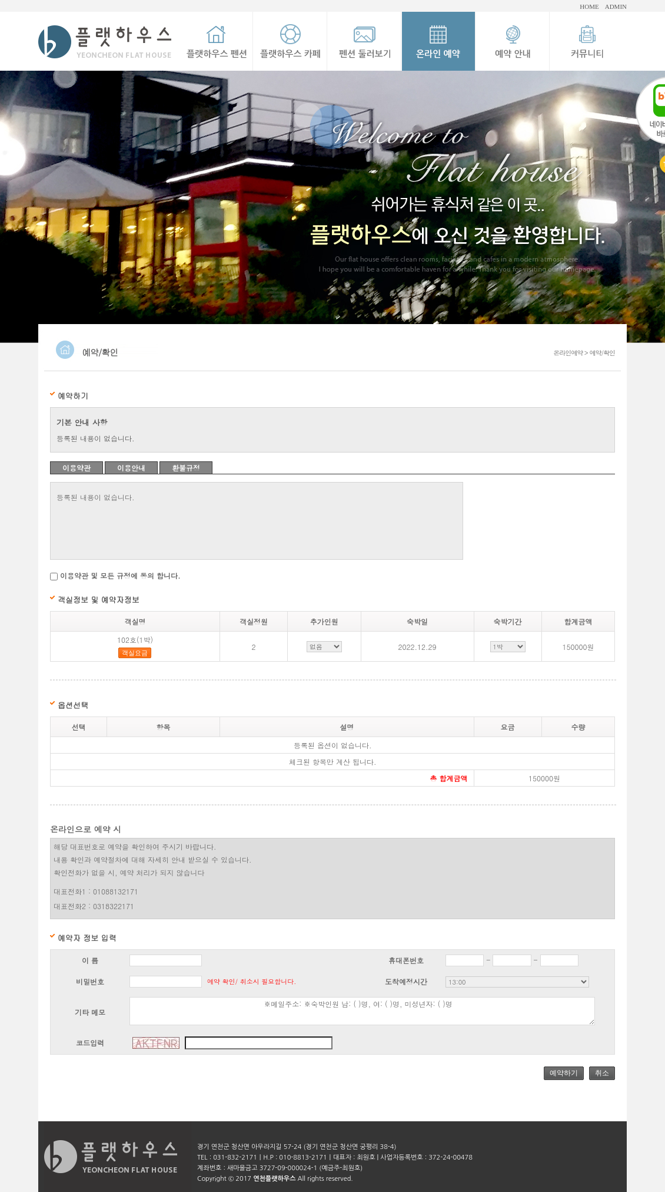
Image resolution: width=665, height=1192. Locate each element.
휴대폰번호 (406, 960)
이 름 (90, 960)
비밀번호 (90, 981)
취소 (602, 1073)
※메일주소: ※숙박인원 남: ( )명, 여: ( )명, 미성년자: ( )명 (362, 1011)
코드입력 (90, 1043)
